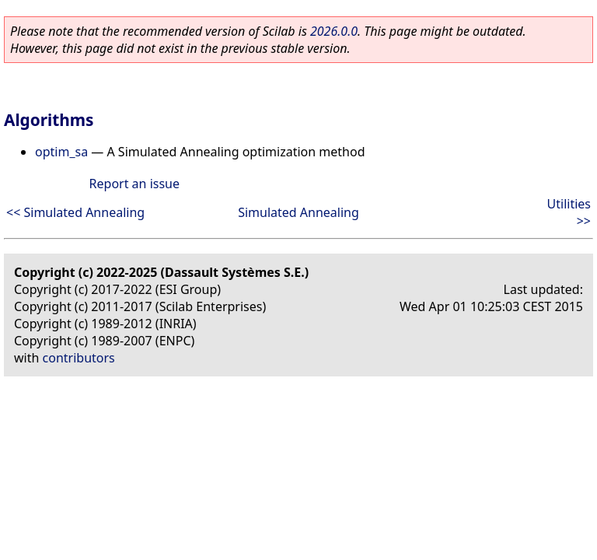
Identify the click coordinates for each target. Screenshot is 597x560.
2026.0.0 (334, 31)
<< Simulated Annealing (75, 212)
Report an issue (134, 183)
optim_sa (61, 151)
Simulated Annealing (298, 212)
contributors (79, 357)
